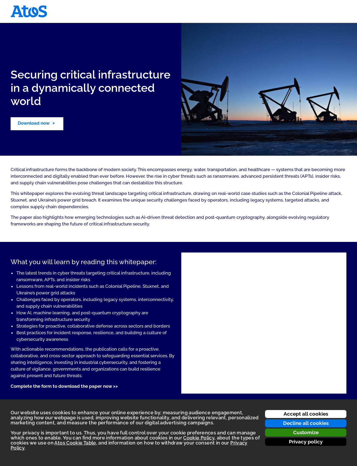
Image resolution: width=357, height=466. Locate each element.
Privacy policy (306, 442)
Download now (34, 123)
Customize (306, 432)
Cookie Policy (198, 438)
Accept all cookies (306, 414)
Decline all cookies (306, 423)
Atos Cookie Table (75, 443)
